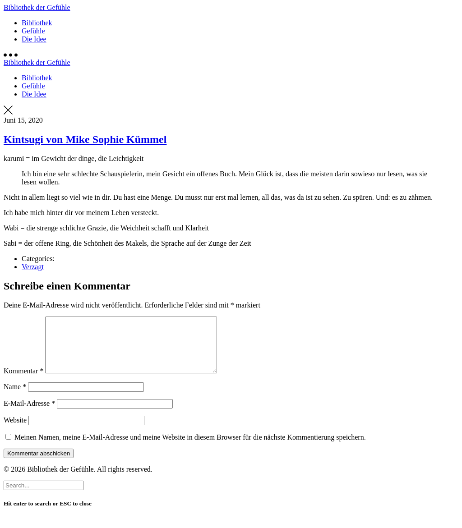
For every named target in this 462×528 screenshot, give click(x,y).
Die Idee (34, 39)
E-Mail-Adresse (29, 414)
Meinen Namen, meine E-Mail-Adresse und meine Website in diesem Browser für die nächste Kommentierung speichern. (190, 448)
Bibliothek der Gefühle (37, 7)
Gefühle (33, 31)
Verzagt (33, 267)
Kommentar (23, 382)
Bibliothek (37, 23)
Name (15, 397)
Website (15, 431)
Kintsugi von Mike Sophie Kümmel (85, 139)
